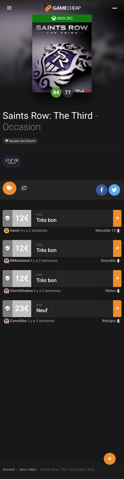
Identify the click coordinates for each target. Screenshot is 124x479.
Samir (12, 231)
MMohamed (17, 261)
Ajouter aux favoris (20, 141)
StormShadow (19, 291)
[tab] (9, 188)
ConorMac (16, 321)
